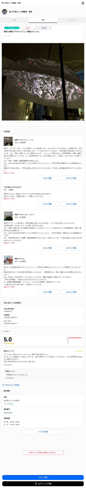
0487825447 (8, 413)
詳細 (14, 20)
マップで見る (8, 404)
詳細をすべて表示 (9, 173)
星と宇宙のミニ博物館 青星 (11, 3)
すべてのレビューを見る (10, 385)
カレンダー (72, 20)
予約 (43, 20)
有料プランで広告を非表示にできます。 (43, 452)
